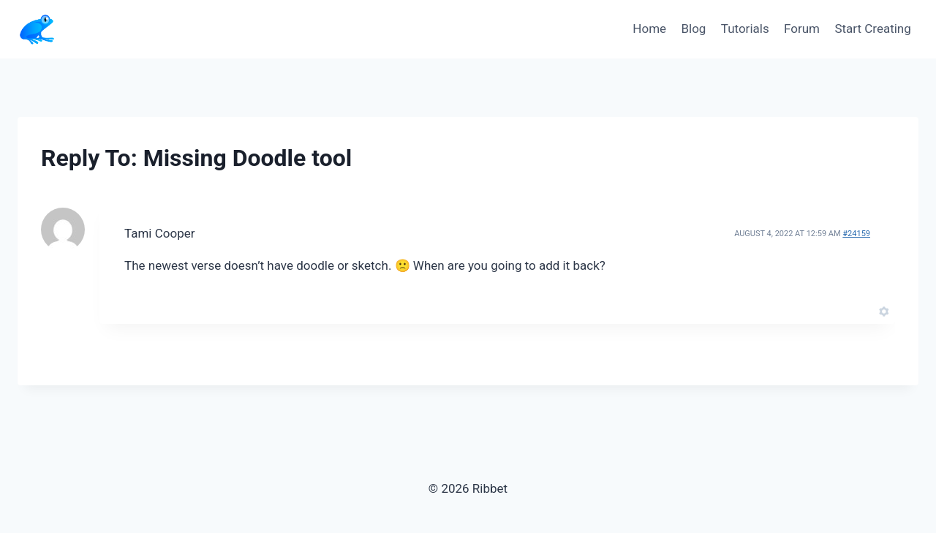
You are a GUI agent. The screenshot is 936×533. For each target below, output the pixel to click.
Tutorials (745, 28)
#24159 (856, 233)
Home (649, 28)
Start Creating (872, 28)
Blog (693, 28)
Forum (802, 28)
